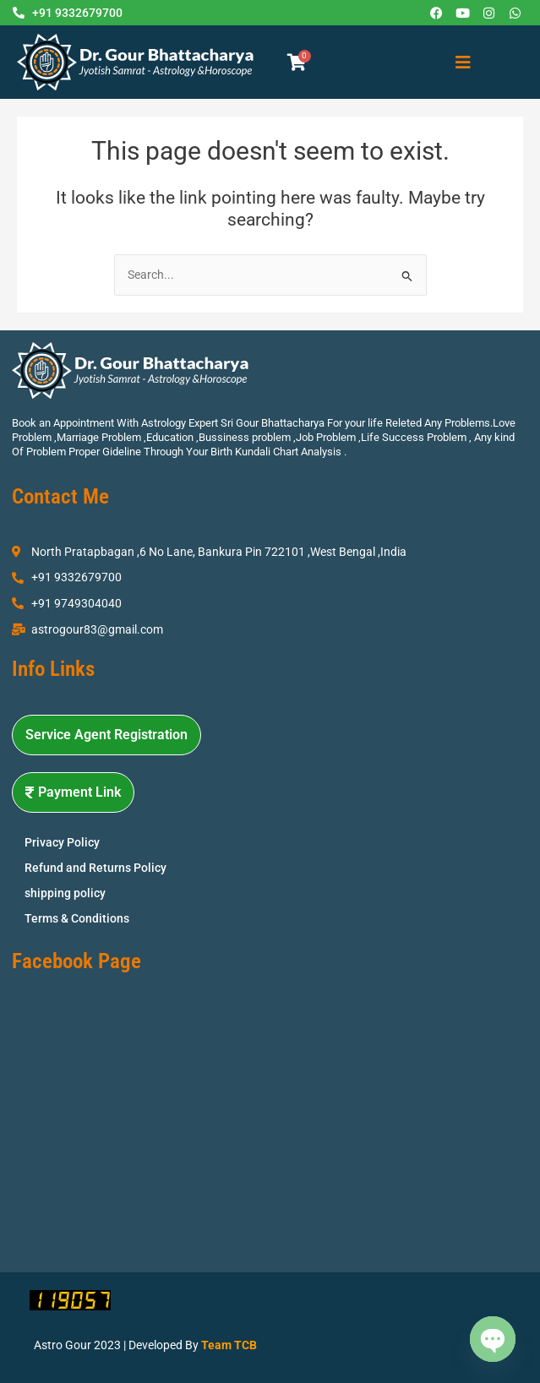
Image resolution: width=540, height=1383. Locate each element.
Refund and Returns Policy (95, 867)
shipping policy (65, 893)
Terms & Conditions (77, 918)
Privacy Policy (62, 842)
